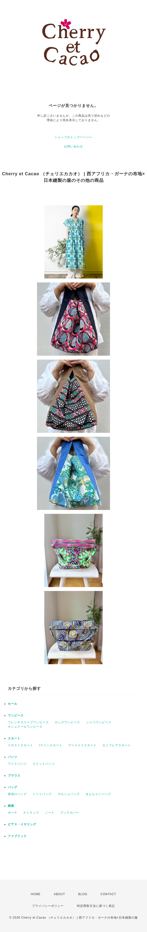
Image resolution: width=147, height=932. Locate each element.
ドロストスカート (20, 745)
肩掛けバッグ (17, 794)
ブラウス (14, 775)
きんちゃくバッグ (98, 794)
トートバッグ (42, 794)
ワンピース (16, 715)
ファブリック (17, 836)
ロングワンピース (67, 722)
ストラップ (31, 812)
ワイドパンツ (17, 764)
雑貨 (11, 806)
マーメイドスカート (82, 745)
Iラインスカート (50, 745)
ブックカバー (69, 812)
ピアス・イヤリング (22, 824)
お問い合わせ (73, 146)
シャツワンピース (98, 722)
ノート (50, 812)
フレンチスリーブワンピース (28, 722)
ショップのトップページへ (73, 137)
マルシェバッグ (69, 794)
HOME (36, 894)
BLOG (82, 894)
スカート (14, 738)
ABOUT (59, 894)
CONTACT (108, 894)
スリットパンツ (44, 764)
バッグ (12, 787)
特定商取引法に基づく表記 (96, 906)
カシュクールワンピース (25, 726)
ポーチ (12, 812)
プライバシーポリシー (48, 906)
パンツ (12, 757)
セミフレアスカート (116, 745)
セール (12, 703)
